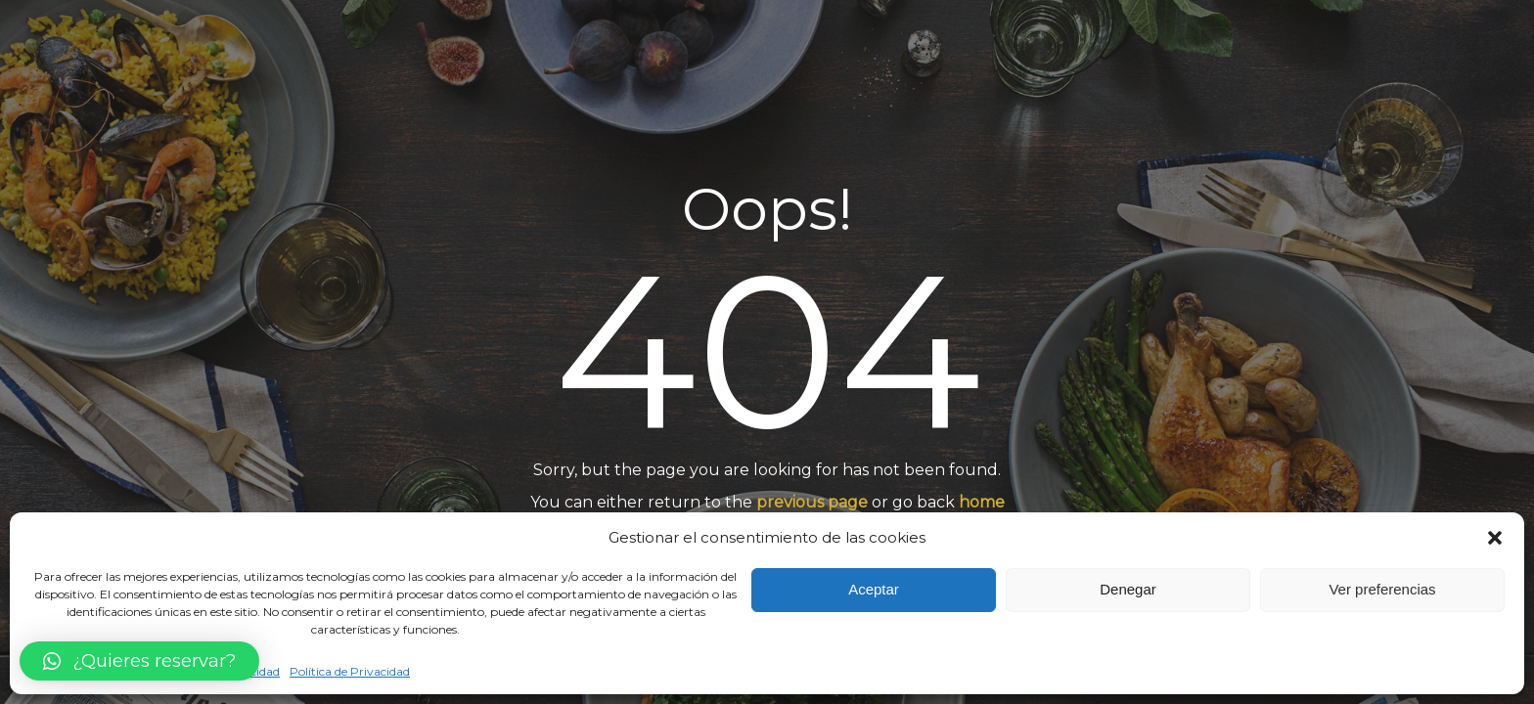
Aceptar (873, 589)
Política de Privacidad (350, 671)
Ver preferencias (1382, 589)
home (982, 503)
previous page (812, 503)
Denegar (1128, 589)
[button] (1495, 538)
